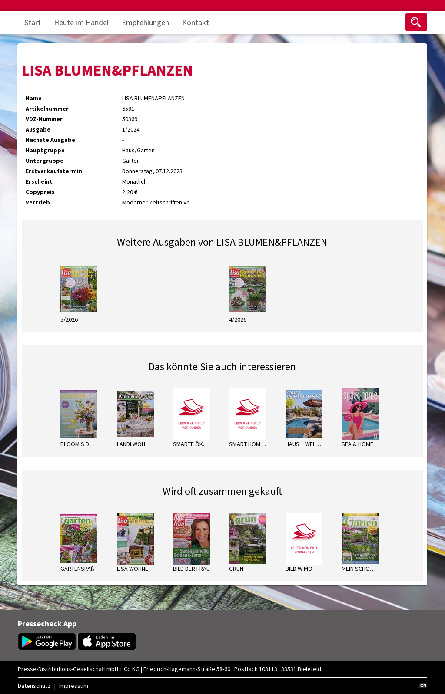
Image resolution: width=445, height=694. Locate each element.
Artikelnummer (47, 108)
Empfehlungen (145, 22)
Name (34, 98)
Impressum (73, 686)
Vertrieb (38, 202)
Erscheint (39, 181)
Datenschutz (34, 686)
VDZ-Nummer (44, 119)
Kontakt (195, 22)
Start (32, 22)
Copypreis (40, 192)
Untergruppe (44, 160)
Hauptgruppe (45, 150)
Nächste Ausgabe (50, 140)
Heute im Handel (81, 22)
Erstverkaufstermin (54, 171)
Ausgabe (38, 129)
